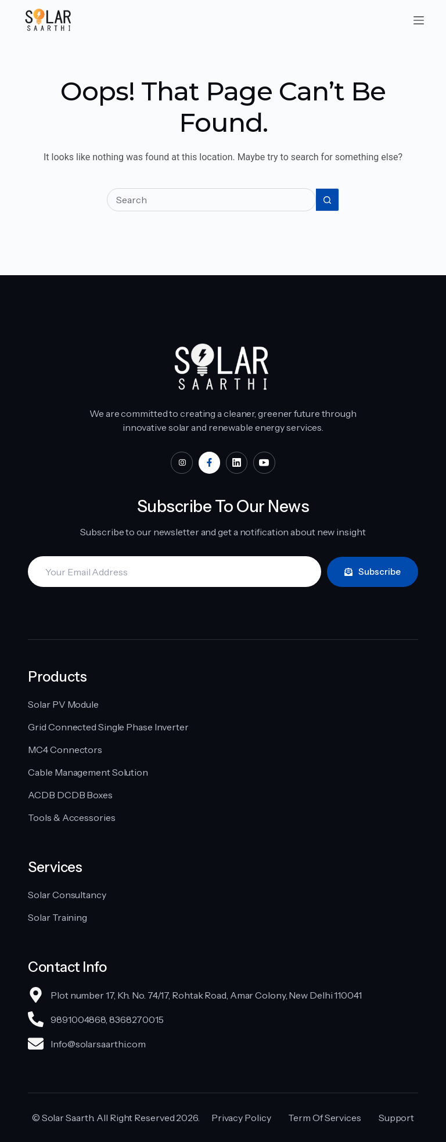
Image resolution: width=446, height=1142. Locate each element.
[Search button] (327, 199)
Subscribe (372, 571)
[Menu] (418, 20)
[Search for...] (211, 199)
